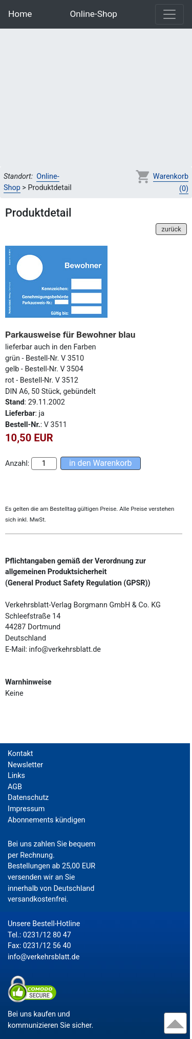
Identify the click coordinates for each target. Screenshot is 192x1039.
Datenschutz (28, 797)
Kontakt (20, 753)
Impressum (26, 809)
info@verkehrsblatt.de (43, 957)
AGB (15, 787)
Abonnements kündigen (47, 820)
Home (20, 14)
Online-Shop (93, 14)
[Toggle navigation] (169, 14)
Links (16, 775)
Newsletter (25, 765)
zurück (171, 229)
